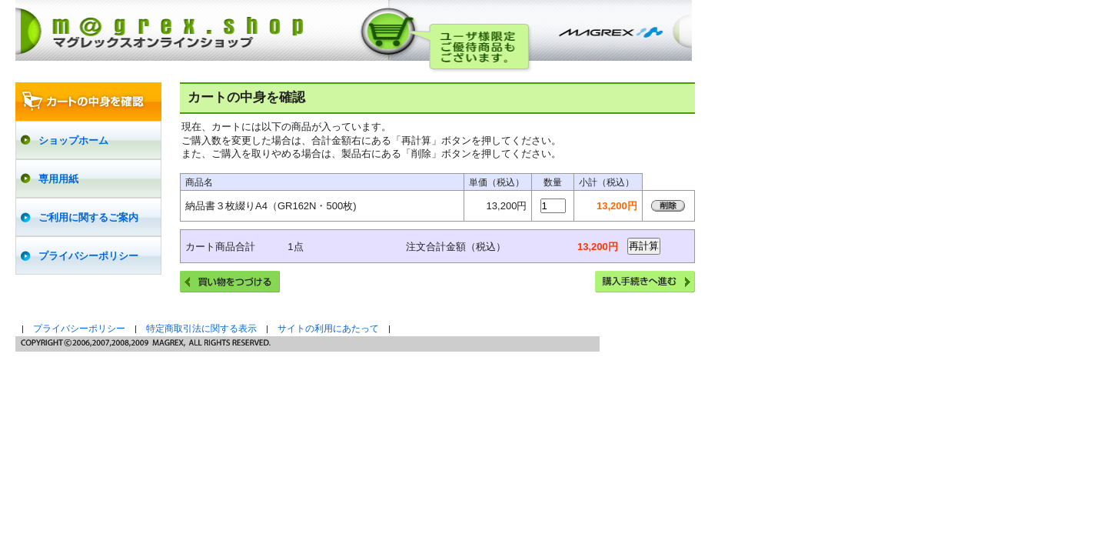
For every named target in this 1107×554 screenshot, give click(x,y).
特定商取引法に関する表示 (201, 328)
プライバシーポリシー (79, 328)
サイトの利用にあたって (328, 328)
